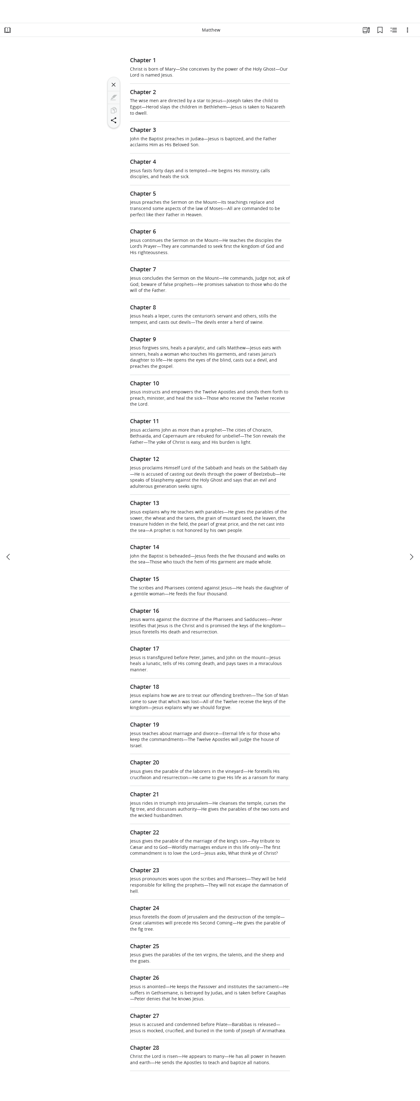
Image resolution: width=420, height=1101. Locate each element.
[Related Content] (394, 30)
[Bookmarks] (380, 30)
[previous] (8, 557)
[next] (411, 557)
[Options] (407, 30)
